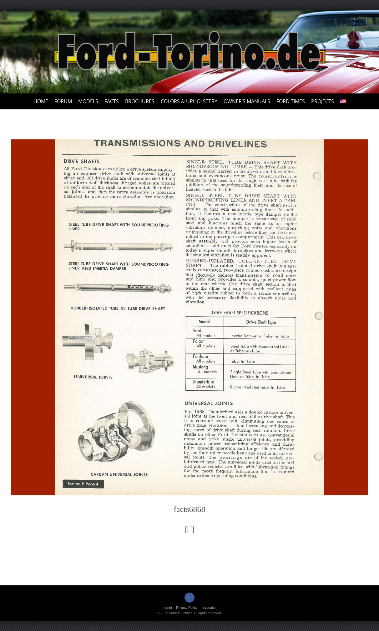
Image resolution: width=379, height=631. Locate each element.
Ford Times (290, 101)
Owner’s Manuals (247, 101)
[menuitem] (343, 101)
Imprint (167, 607)
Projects (322, 101)
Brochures (139, 101)
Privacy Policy (186, 607)
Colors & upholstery (189, 101)
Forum (63, 101)
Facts (111, 101)
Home (40, 101)
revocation (210, 607)
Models (88, 101)
